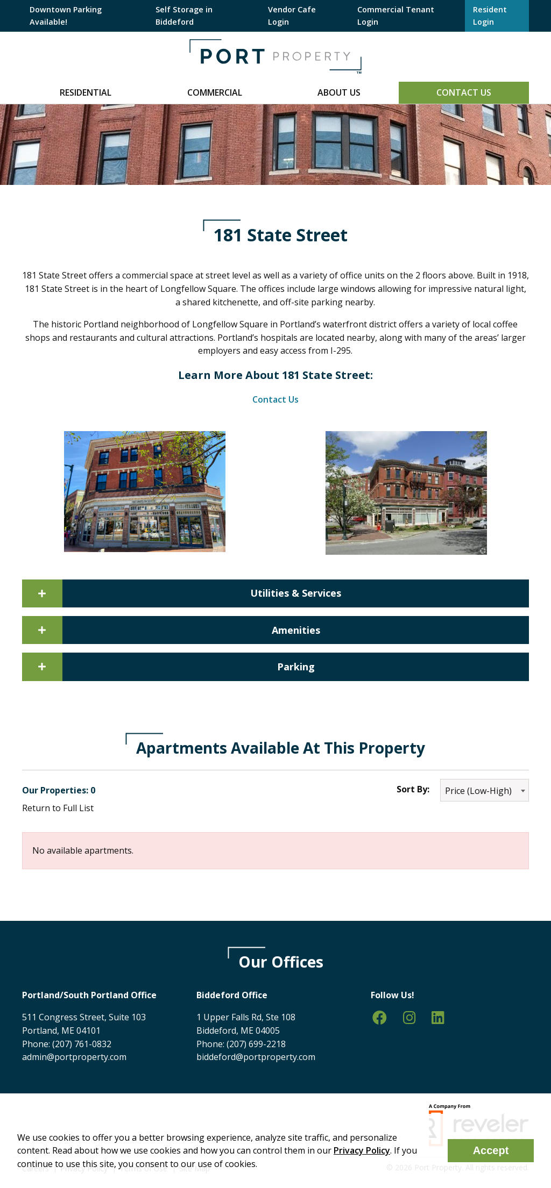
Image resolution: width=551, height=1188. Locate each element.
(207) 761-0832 (81, 1044)
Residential (85, 92)
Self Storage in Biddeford (184, 15)
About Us (339, 92)
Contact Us (463, 92)
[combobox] (484, 790)
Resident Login (490, 15)
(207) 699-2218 (256, 1044)
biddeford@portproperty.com (255, 1057)
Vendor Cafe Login (292, 15)
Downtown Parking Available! (66, 15)
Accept (491, 1150)
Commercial (214, 92)
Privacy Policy (362, 1150)
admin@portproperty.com (74, 1057)
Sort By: (413, 789)
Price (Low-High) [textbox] (478, 791)
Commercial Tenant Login (395, 15)
